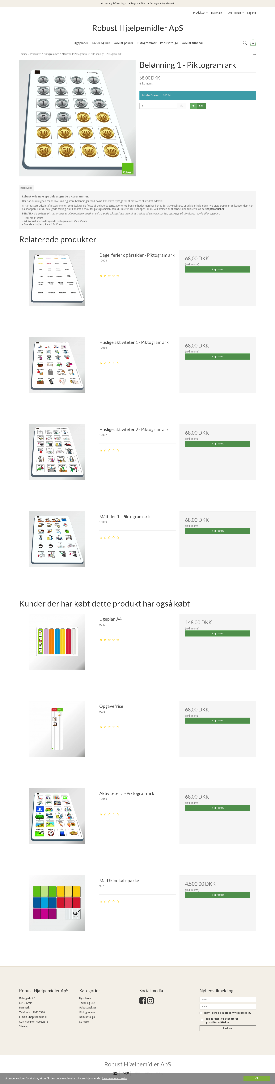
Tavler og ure (87, 1002)
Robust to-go (87, 1016)
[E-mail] (228, 1006)
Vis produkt (218, 269)
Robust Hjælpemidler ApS (137, 28)
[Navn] (228, 999)
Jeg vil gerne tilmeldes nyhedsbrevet (227, 1013)
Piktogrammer (87, 1012)
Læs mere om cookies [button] (114, 1078)
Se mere (84, 1021)
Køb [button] (196, 106)
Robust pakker (87, 1007)
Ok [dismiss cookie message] (256, 1078)
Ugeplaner (85, 998)
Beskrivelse (26, 188)
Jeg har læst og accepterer (222, 1020)
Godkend (227, 1028)
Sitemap (23, 1026)
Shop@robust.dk (37, 1016)
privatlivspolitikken (218, 1022)
